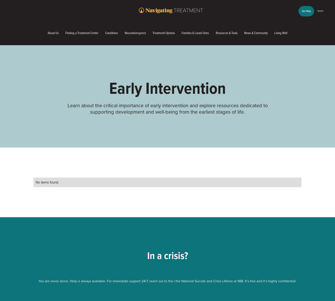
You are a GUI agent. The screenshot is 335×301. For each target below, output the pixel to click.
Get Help (306, 11)
